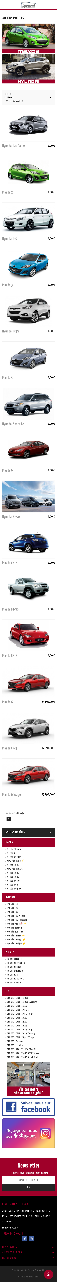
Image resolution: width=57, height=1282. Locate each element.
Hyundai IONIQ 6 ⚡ (16, 943)
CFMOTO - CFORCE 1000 (17, 998)
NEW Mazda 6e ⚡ (16, 861)
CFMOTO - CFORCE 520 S (18, 1022)
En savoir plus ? (10, 1228)
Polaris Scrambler (15, 971)
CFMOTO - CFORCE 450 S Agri (20, 1014)
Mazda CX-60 (13, 873)
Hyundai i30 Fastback (17, 920)
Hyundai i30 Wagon (16, 916)
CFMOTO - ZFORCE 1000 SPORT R (22, 1049)
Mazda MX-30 (13, 881)
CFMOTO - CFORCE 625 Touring (21, 1033)
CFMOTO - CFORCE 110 (17, 1006)
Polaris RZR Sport (15, 979)
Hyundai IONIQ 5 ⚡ (16, 939)
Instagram (31, 1238)
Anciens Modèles (15, 832)
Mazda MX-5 (12, 885)
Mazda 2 (7, 192)
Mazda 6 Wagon (12, 795)
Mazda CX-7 (9, 563)
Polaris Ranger (14, 967)
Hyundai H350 (11, 517)
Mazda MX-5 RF (14, 889)
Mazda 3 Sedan (14, 857)
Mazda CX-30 (13, 865)
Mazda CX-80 (13, 877)
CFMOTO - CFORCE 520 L (18, 1018)
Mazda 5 (7, 378)
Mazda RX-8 (9, 656)
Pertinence (28, 97)
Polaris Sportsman (16, 963)
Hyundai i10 (12, 904)
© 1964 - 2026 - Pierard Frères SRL (28, 1270)
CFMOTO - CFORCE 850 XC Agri (21, 1037)
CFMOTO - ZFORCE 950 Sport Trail (22, 1057)
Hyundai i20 (12, 908)
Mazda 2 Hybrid (14, 849)
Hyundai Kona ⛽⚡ (17, 924)
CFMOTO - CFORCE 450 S (18, 1010)
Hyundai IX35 (10, 331)
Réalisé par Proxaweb (28, 1277)
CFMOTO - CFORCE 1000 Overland (22, 1002)
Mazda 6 (7, 470)
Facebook (24, 1238)
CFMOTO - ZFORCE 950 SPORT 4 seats (24, 1053)
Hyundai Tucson (14, 928)
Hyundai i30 (9, 239)
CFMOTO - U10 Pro (15, 1045)
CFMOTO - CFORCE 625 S (18, 1025)
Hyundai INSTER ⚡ (16, 935)
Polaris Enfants (14, 959)
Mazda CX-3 (9, 748)
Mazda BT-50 (10, 609)
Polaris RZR (12, 975)
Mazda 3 (7, 285)
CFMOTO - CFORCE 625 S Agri (20, 1029)
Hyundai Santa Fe (13, 424)
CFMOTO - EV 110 (15, 1041)
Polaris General (14, 982)
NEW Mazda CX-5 (15, 869)
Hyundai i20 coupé (14, 146)
